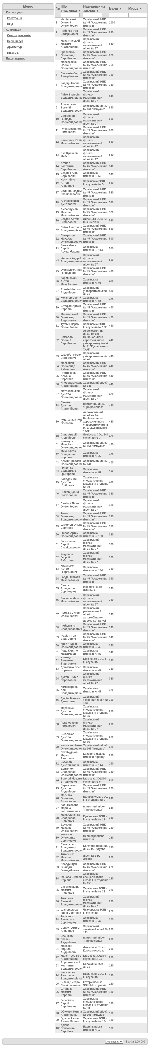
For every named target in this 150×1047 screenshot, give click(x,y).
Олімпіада (13, 29)
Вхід (10, 23)
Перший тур (15, 41)
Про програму (15, 58)
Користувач (14, 12)
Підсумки (13, 52)
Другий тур (14, 47)
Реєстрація (14, 18)
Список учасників (19, 35)
